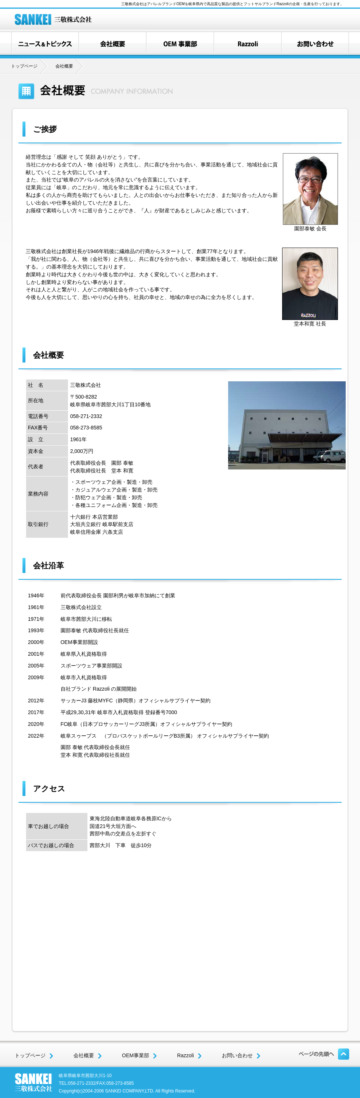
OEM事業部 (139, 1055)
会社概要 (87, 1055)
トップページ (24, 66)
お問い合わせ (241, 1055)
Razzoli (189, 1055)
